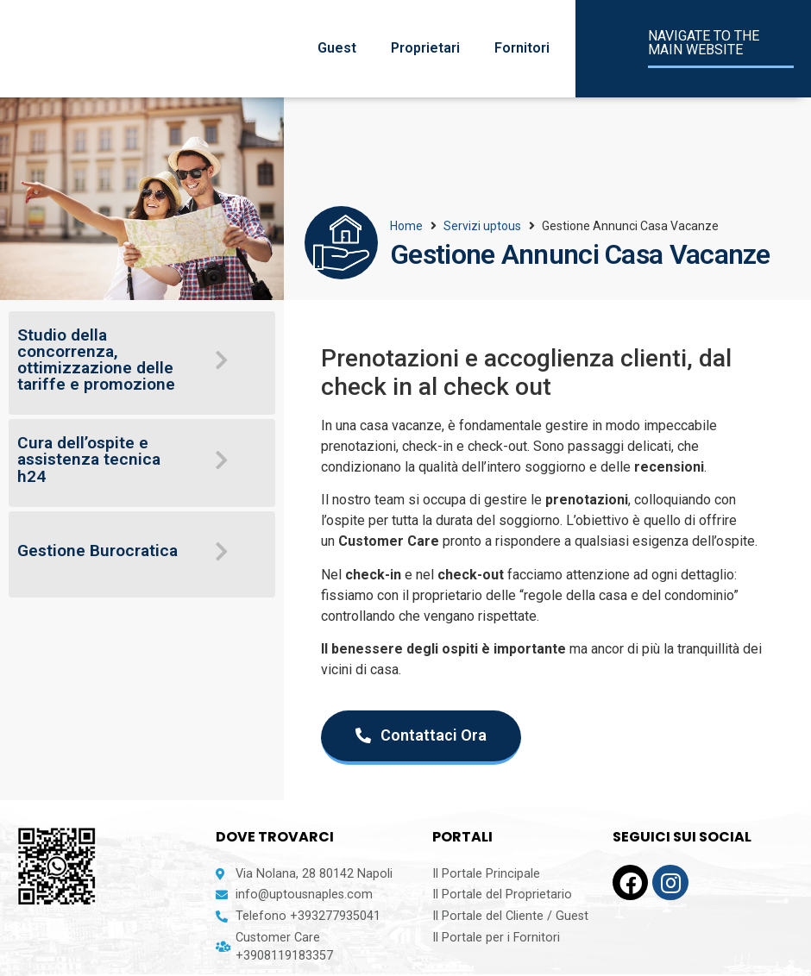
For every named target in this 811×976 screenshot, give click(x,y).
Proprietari (425, 48)
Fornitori (522, 48)
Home (406, 226)
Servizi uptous (482, 226)
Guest (336, 48)
